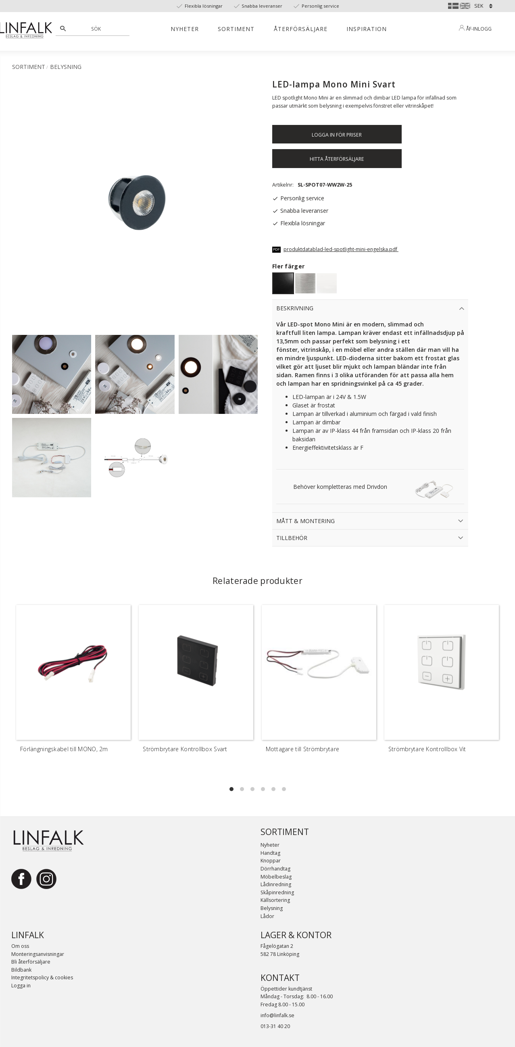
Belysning (272, 908)
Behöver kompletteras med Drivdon (340, 486)
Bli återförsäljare (30, 961)
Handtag (270, 853)
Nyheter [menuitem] (185, 29)
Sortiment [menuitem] (236, 29)
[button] (231, 789)
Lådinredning (276, 884)
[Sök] (62, 28)
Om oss (20, 946)
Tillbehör (291, 538)
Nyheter (270, 844)
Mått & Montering (305, 521)
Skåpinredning (277, 892)
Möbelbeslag (276, 876)
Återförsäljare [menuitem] (300, 29)
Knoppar (271, 860)
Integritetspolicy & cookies (42, 977)
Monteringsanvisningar (37, 954)
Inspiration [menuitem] (366, 29)
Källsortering (275, 900)
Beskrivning (294, 308)
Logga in (21, 985)
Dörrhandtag (275, 868)
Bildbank (21, 969)
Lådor (267, 916)
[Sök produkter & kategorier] (97, 28)
